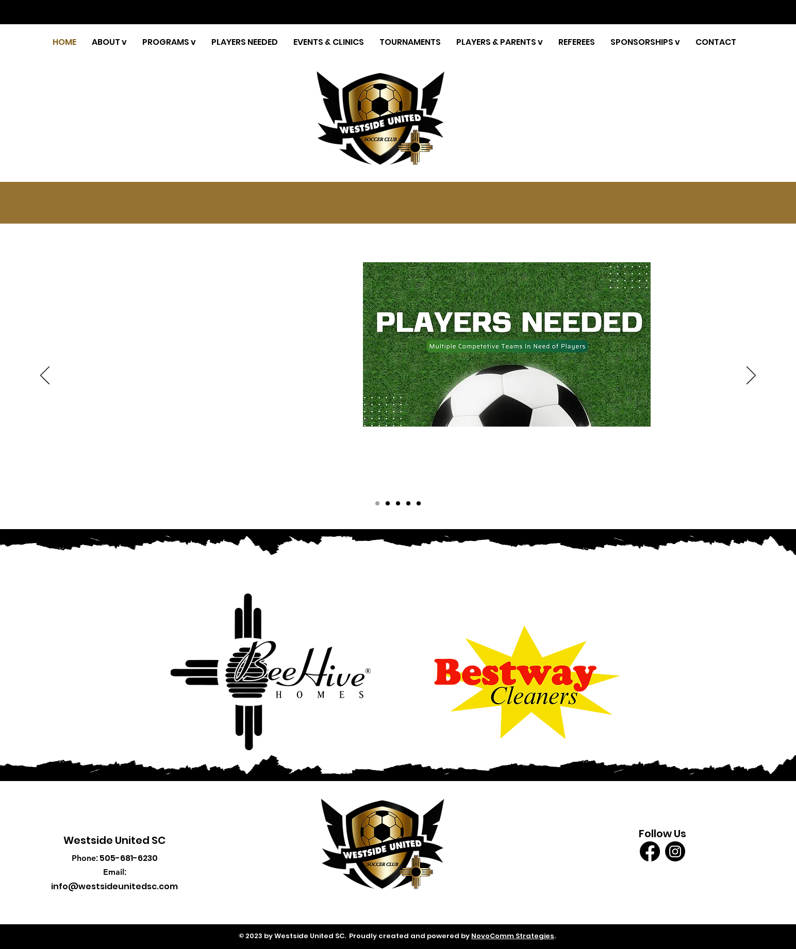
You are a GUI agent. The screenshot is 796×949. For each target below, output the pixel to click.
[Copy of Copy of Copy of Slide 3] (388, 503)
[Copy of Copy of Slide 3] (377, 503)
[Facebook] (650, 851)
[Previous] (44, 376)
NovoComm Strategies (512, 936)
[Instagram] (675, 851)
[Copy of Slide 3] (398, 503)
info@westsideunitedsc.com (114, 886)
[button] (109, 42)
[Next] (751, 376)
